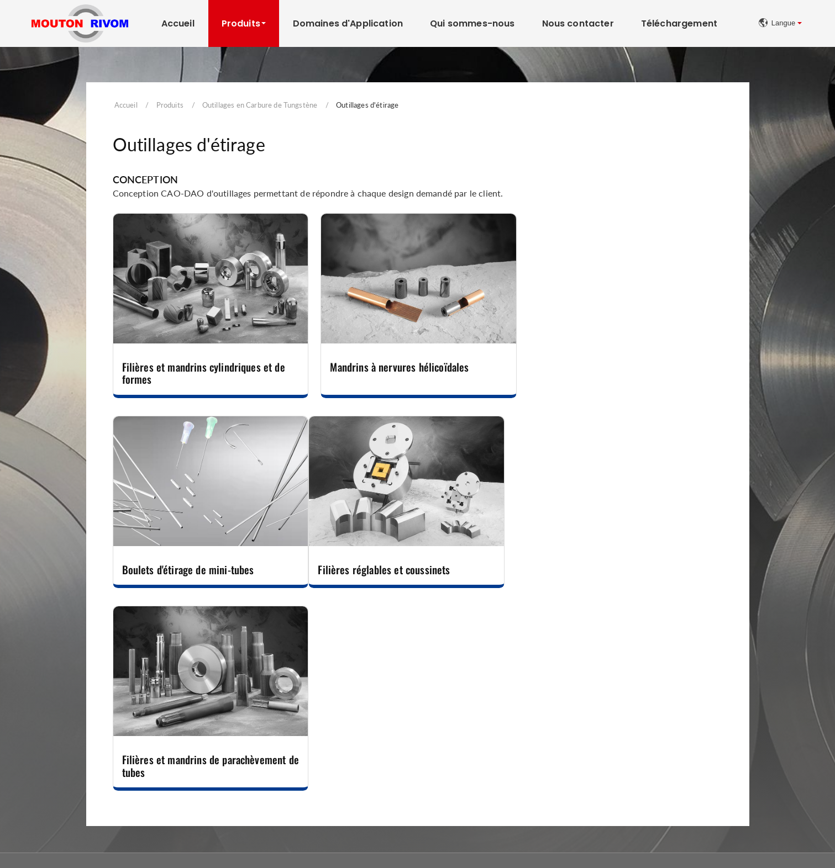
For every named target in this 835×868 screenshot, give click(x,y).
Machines (449, 690)
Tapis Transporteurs (671, 690)
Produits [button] (241, 23)
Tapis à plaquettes (661, 726)
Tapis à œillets (654, 711)
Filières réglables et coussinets (188, 568)
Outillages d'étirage (70, 754)
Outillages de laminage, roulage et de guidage (313, 726)
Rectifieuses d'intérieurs (474, 711)
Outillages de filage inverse (83, 782)
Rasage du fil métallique (474, 739)
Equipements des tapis (669, 754)
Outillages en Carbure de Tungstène (259, 104)
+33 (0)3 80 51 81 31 (406, 842)
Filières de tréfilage (70, 711)
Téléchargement (679, 23)
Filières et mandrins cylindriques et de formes (203, 372)
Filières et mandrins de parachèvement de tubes (411, 574)
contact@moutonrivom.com (555, 842)
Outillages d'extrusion (75, 739)
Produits (169, 104)
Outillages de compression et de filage (301, 754)
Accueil (178, 23)
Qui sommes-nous (472, 23)
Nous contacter (578, 23)
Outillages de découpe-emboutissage (299, 711)
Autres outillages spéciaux (280, 792)
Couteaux (252, 739)
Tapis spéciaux (655, 739)
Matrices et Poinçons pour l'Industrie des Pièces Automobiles (318, 772)
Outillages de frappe (72, 767)
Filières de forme (67, 726)
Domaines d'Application (348, 23)
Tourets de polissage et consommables (499, 726)
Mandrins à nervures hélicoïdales (398, 366)
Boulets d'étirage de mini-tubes (603, 366)
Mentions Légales (679, 843)
